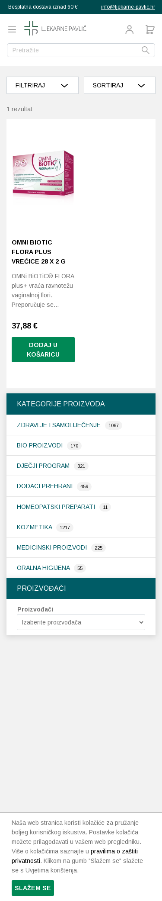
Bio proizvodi (40, 445)
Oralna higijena (44, 567)
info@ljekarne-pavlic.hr (128, 7)
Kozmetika (35, 527)
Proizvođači (35, 609)
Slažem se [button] (33, 888)
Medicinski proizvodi (53, 547)
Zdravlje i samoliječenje (59, 425)
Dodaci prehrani (45, 486)
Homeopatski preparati (57, 506)
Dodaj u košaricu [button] (43, 349)
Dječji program (44, 465)
